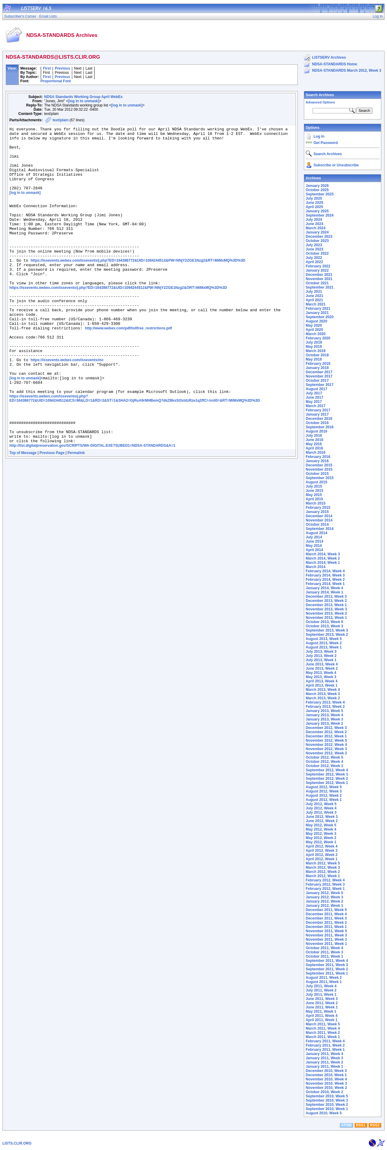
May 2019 (314, 347)
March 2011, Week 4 (323, 1028)
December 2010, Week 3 (326, 1071)
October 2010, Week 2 (324, 1092)
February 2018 (318, 363)
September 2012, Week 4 (327, 770)
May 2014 (314, 546)
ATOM (346, 1125)
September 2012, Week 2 (327, 778)
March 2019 (315, 351)
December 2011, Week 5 (326, 910)
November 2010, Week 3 (326, 1083)
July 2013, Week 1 (321, 660)
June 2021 (314, 296)
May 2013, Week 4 (321, 673)
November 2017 (319, 376)
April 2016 (314, 448)
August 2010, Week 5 (324, 1113)
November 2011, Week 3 (326, 935)
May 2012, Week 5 (321, 825)
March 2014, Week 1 (323, 562)
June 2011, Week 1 (322, 1007)
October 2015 (317, 474)
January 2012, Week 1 (324, 905)
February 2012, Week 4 (325, 880)
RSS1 (361, 1125)
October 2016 (317, 423)
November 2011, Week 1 (326, 944)
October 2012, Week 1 (324, 766)
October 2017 (317, 380)
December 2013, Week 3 (326, 596)
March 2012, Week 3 (323, 867)
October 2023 (317, 241)
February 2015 (318, 507)
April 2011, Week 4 (321, 1016)
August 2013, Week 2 (324, 643)
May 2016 (314, 444)
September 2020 (319, 317)
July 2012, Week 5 (321, 804)
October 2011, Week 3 (324, 952)
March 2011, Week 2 (323, 1033)
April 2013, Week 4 (321, 681)
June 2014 (314, 541)
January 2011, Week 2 (324, 1062)
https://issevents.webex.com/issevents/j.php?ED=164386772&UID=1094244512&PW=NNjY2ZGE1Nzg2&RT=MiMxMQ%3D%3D (138, 287)
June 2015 (314, 490)
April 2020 (314, 330)
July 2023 (314, 245)
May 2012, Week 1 (321, 842)
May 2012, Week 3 (321, 833)
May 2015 (314, 495)
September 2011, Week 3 (327, 965)
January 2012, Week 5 (324, 893)
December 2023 (319, 236)
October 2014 (317, 524)
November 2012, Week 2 (326, 753)
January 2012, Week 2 (324, 901)
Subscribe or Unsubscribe (336, 165)
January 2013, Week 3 (324, 719)
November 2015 (319, 469)
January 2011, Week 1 (324, 1066)
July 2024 (314, 219)
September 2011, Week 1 (327, 973)
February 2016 (318, 457)
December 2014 (319, 516)
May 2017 (314, 402)
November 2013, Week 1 (326, 618)
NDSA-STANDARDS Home (334, 64)
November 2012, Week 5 (326, 740)
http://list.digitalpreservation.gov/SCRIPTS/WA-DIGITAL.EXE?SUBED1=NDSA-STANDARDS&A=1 (92, 505)
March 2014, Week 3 (323, 554)
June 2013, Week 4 (322, 664)
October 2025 (317, 190)
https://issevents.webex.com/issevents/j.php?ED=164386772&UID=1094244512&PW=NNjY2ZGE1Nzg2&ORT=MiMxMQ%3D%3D (118, 318)
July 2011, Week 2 (321, 990)
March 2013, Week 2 (323, 698)
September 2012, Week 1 (327, 783)
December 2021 (319, 275)
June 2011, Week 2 (322, 1003)
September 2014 (319, 529)
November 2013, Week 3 (326, 609)
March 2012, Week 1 (323, 876)
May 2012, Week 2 (321, 838)
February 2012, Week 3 (325, 884)
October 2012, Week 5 (324, 757)
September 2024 (319, 215)
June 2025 (314, 203)
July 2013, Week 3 (321, 651)
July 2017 (314, 393)
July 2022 (314, 258)
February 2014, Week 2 (325, 579)
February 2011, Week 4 (325, 1041)
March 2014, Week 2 (323, 558)
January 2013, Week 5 (324, 711)
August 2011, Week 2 (324, 977)
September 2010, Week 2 (327, 1105)
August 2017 (316, 389)
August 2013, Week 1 (324, 647)
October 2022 (317, 253)
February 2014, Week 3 (325, 575)
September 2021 (319, 287)
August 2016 (316, 431)
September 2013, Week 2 (327, 634)
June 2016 (314, 440)
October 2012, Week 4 (324, 762)
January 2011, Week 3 (324, 1058)
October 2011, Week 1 (324, 956)
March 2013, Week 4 (323, 690)
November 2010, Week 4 (326, 1079)
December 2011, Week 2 (326, 922)
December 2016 (319, 419)
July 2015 (314, 486)
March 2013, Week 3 (323, 694)
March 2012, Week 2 (323, 872)
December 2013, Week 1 (326, 605)
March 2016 (315, 452)
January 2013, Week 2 (324, 723)
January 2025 (317, 211)
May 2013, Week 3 (321, 677)
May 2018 (314, 359)
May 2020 (314, 325)
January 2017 (317, 414)
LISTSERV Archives (329, 57)
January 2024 (317, 232)
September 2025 (319, 194)
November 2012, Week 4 (326, 745)
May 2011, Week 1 (321, 1011)
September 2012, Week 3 (327, 774)
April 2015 (314, 499)
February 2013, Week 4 (325, 702)
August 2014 (316, 533)
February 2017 (318, 410)
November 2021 (319, 279)
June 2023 (314, 249)
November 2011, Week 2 (326, 939)
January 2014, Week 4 (324, 588)
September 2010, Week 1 (327, 1109)
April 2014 (314, 550)
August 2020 (316, 321)
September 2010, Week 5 (327, 1096)
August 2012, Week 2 (324, 795)
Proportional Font (56, 81)
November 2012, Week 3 (326, 749)
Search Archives (320, 95)
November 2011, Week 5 (326, 931)
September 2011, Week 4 (327, 961)
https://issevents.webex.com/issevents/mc (67, 405)
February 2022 (318, 266)
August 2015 (316, 482)
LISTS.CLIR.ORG (16, 1143)
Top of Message (23, 513)
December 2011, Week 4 (326, 914)
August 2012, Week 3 (324, 791)
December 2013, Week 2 (326, 601)
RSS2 (374, 1125)
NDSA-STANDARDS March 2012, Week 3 (346, 70)
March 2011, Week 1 (323, 1037)
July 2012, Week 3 (321, 812)
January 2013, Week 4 (324, 715)
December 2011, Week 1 (326, 927)
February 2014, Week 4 (325, 571)
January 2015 (317, 512)
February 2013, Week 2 (325, 706)
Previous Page (52, 513)
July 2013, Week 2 (321, 656)
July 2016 (314, 435)
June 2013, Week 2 (322, 668)
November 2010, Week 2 (326, 1088)
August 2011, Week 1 (324, 982)
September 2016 (319, 427)
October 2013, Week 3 (324, 626)
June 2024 (314, 224)
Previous (62, 68)
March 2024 (315, 228)
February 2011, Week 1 (325, 1049)
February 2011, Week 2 (325, 1045)
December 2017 (319, 372)
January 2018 (317, 368)
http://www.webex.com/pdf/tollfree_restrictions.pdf (128, 367)
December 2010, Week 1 (326, 1075)
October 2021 (317, 283)
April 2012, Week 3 (321, 850)
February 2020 (318, 338)
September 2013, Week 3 (327, 630)
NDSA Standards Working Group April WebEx (83, 97)
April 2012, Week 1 (321, 859)
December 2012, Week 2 (326, 732)
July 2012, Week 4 (321, 808)
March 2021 (315, 304)
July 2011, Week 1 (321, 994)
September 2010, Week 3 (327, 1100)
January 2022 (317, 270)
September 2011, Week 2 (327, 969)
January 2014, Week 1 (324, 592)
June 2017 (314, 397)
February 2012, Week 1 (325, 889)
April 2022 (314, 262)
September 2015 (319, 478)
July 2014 (314, 537)
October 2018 (317, 355)
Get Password (326, 143)
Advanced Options (320, 102)
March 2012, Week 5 (323, 863)
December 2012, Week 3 (326, 728)
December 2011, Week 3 (326, 918)
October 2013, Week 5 (324, 622)
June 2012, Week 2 (322, 821)
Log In (319, 136)
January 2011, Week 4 (324, 1054)
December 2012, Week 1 (326, 736)
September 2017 (319, 385)
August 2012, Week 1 (324, 800)
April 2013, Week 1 (321, 685)
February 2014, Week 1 (325, 584)
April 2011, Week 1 (321, 1020)
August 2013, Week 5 (324, 639)
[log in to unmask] (83, 101)
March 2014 (315, 567)
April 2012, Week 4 (321, 846)
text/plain (61, 120)
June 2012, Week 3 (322, 817)
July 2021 (314, 291)
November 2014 (319, 520)
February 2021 (318, 308)
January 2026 (317, 186)
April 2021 (314, 300)
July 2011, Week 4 (321, 986)
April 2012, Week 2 (321, 855)
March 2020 (315, 334)
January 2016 (317, 461)
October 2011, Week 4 (324, 948)
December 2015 (319, 465)
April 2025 (314, 207)
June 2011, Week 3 (322, 999)
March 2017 (315, 406)
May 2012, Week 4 (321, 829)
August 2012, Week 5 (324, 787)
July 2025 (314, 198)
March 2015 (315, 503)
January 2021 (317, 313)
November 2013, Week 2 (326, 613)
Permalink (76, 513)
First (47, 68)
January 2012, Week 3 (324, 897)
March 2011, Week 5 (323, 1024)
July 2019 (314, 342)
